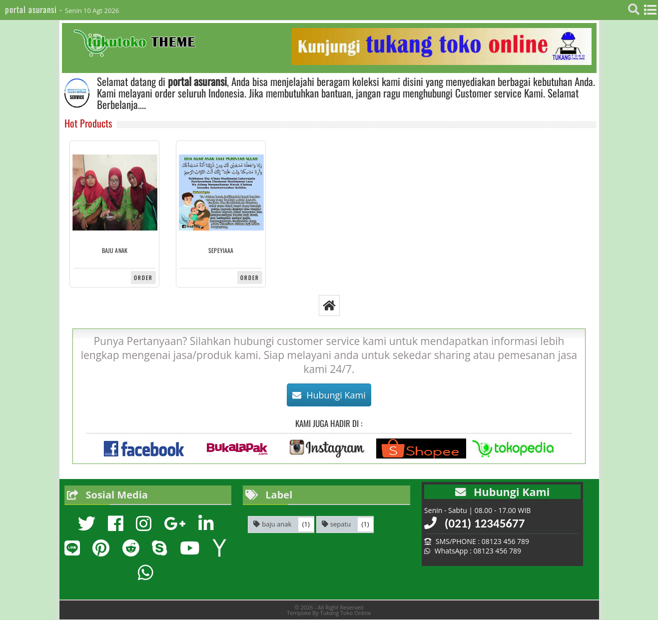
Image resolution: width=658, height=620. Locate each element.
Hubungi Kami (329, 395)
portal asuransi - (35, 9)
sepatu (340, 524)
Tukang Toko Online (345, 612)
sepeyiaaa (220, 250)
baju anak (114, 250)
